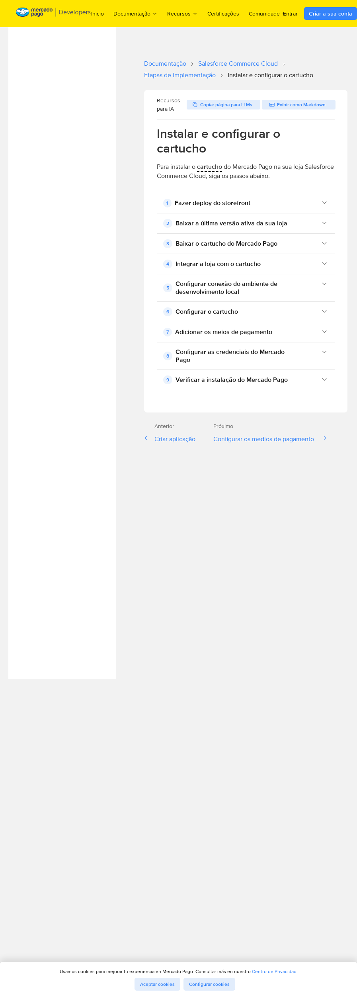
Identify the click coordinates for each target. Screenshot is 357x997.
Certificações (223, 14)
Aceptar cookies (157, 984)
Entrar (290, 14)
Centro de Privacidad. (275, 971)
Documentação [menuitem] (135, 13)
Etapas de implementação (180, 75)
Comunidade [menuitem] (268, 13)
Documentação (165, 63)
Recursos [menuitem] (182, 13)
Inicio (97, 14)
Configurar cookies (209, 984)
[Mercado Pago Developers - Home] (53, 14)
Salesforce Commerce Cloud (238, 63)
